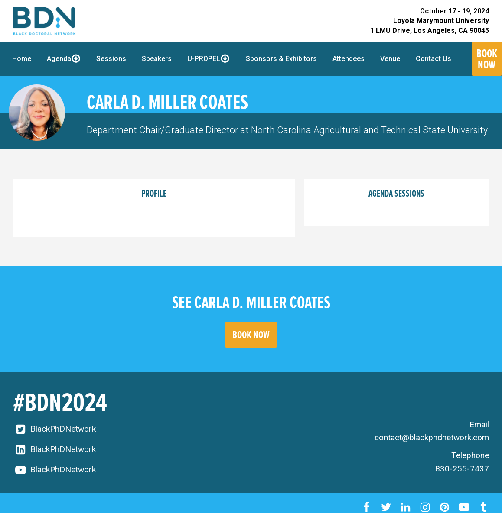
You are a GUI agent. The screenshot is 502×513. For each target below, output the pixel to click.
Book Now (486, 59)
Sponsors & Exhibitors (281, 59)
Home (21, 59)
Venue (390, 59)
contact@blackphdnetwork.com (432, 437)
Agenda (64, 58)
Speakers (157, 59)
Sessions (111, 59)
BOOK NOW (251, 334)
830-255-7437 (462, 469)
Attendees (348, 59)
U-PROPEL (208, 58)
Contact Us (433, 59)
